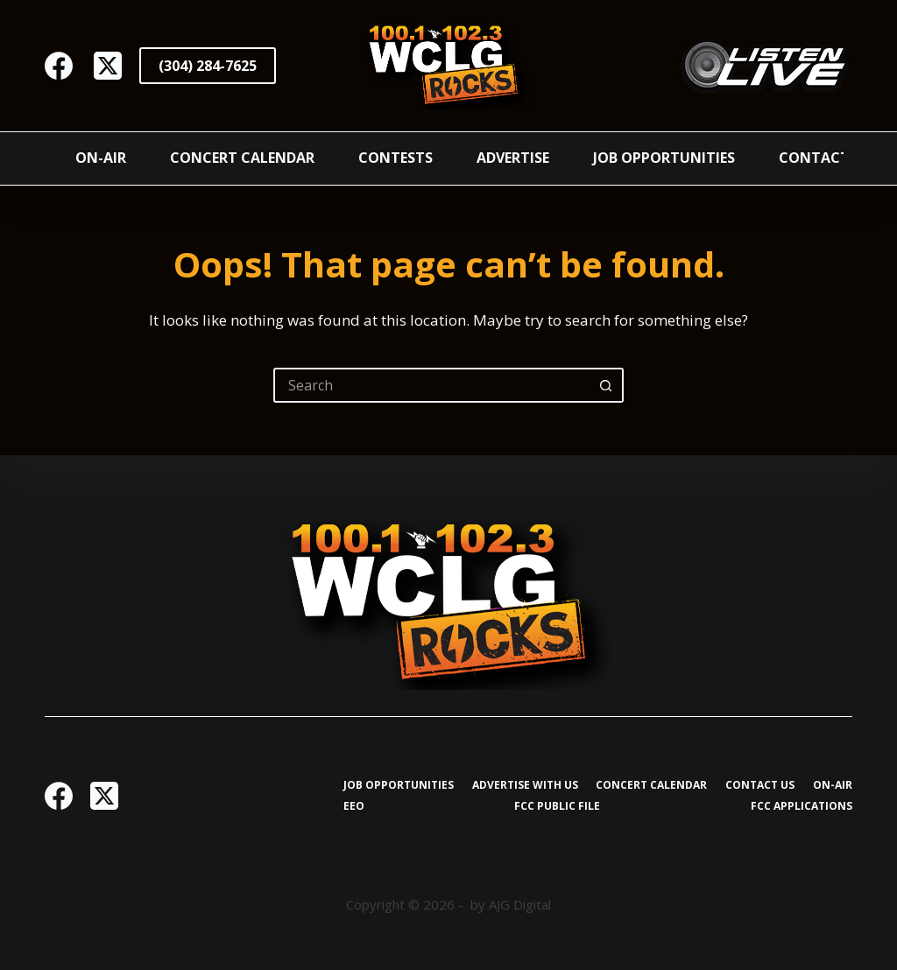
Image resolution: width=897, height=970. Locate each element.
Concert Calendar (242, 157)
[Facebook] (59, 66)
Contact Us (825, 157)
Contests (395, 157)
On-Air (100, 157)
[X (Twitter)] (108, 66)
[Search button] (606, 385)
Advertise (513, 157)
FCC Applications (801, 806)
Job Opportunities (664, 157)
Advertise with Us (525, 785)
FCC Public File (557, 806)
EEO (353, 806)
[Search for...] (431, 385)
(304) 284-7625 (208, 65)
